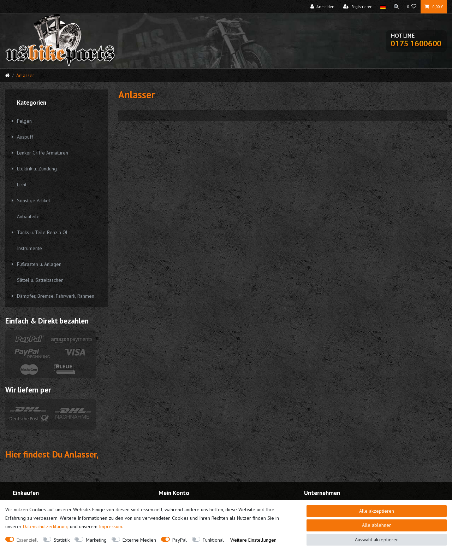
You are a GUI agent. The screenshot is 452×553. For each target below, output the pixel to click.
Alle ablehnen (377, 525)
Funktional (213, 540)
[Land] (382, 6)
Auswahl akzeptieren (377, 539)
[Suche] (396, 6)
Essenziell (27, 540)
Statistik (62, 540)
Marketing (96, 540)
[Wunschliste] (412, 6)
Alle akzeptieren (376, 511)
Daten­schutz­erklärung (46, 526)
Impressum (110, 526)
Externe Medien (139, 540)
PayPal (179, 540)
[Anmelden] (322, 6)
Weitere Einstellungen (253, 540)
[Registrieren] (357, 6)
